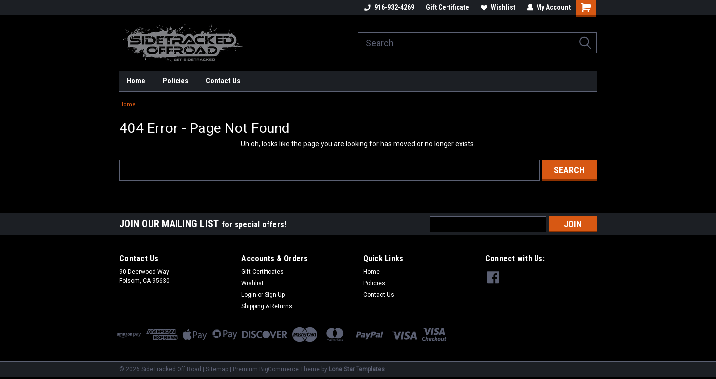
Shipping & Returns (266, 306)
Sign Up (275, 294)
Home (136, 80)
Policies (175, 80)
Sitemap (217, 369)
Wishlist (497, 7)
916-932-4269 (389, 7)
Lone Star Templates (357, 369)
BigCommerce (279, 369)
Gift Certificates (262, 271)
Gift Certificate (447, 7)
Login (248, 294)
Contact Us (223, 80)
